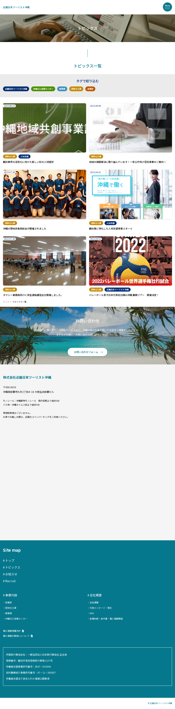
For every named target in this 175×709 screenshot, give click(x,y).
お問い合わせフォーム (86, 352)
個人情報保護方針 (12, 630)
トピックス (12, 567)
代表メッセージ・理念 (101, 607)
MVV (92, 613)
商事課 (62, 88)
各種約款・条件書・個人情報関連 (106, 618)
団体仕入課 (76, 88)
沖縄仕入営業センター (43, 88)
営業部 (90, 88)
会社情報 (94, 602)
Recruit (10, 581)
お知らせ (11, 574)
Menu (167, 5)
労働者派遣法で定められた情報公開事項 (27, 678)
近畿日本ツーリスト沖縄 (16, 7)
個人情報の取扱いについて (16, 635)
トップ (6, 301)
